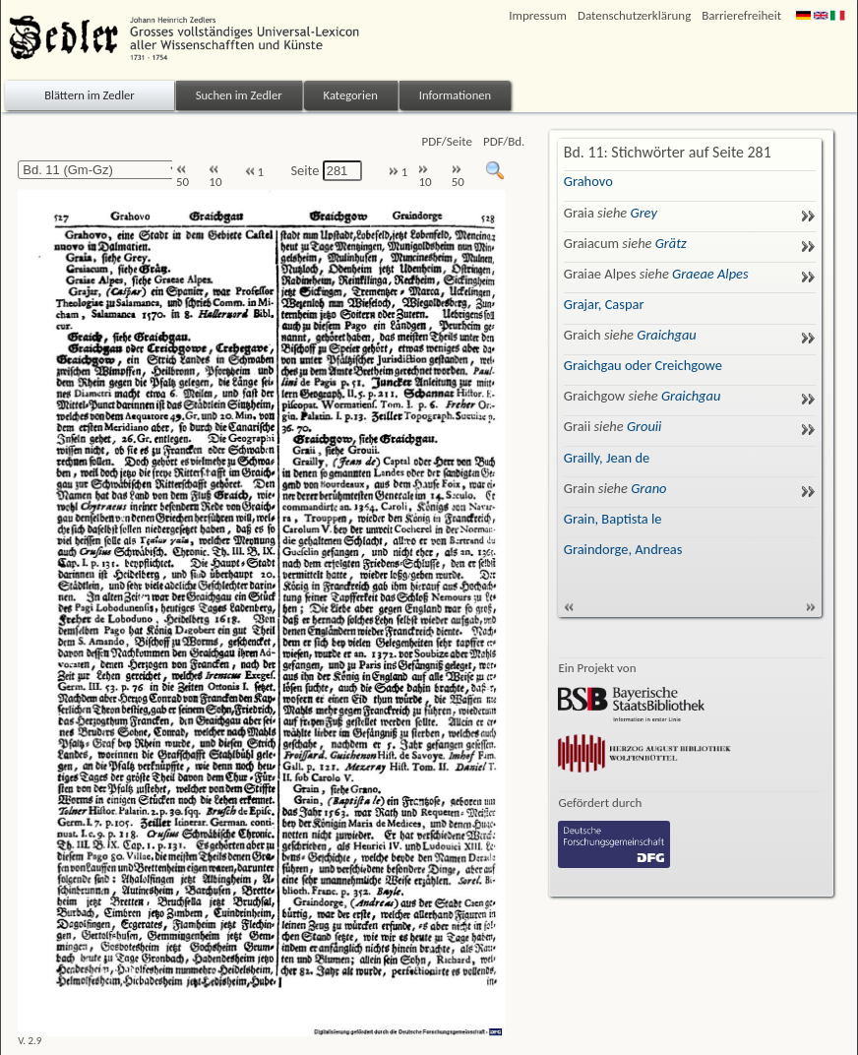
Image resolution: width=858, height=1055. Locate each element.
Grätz (671, 243)
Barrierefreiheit (741, 15)
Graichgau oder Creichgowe (643, 365)
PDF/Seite (447, 141)
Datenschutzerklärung (634, 15)
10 (215, 176)
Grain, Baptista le (613, 519)
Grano (648, 488)
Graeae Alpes (710, 273)
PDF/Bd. (503, 141)
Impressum (538, 15)
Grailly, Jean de (606, 457)
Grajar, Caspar (604, 304)
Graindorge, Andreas (623, 549)
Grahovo (588, 181)
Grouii (644, 426)
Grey (644, 212)
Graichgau (667, 334)
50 (182, 176)
